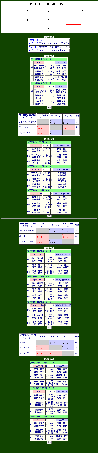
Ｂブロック (34, 47)
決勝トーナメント (36, 40)
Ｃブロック (34, 50)
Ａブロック (34, 43)
